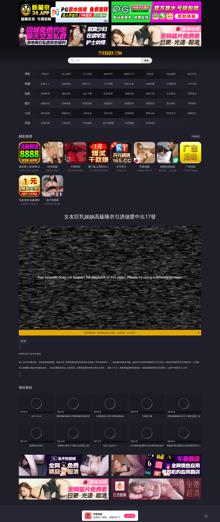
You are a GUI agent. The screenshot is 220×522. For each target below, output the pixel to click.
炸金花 (150, 73)
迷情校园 (129, 113)
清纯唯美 (150, 103)
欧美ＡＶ (87, 83)
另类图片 (192, 103)
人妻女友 (87, 113)
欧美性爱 (108, 93)
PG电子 (45, 73)
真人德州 (66, 73)
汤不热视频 (108, 123)
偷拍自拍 (66, 93)
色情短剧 (150, 123)
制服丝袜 (129, 93)
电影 (27, 93)
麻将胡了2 (129, 73)
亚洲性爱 (45, 93)
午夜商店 (66, 123)
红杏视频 (129, 123)
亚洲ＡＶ (45, 83)
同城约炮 (45, 123)
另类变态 (192, 93)
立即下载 (130, 515)
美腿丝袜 (129, 103)
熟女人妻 (129, 83)
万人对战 (87, 73)
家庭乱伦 (66, 113)
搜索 (146, 60)
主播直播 (171, 83)
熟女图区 (171, 103)
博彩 (27, 74)
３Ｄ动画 (108, 83)
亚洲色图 (66, 103)
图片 (27, 103)
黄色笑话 (171, 113)
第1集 (23, 341)
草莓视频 (87, 123)
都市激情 (45, 113)
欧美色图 (87, 103)
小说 (27, 113)
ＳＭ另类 (192, 83)
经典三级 (150, 93)
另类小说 (150, 113)
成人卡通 (87, 93)
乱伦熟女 (171, 93)
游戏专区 (108, 73)
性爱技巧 (192, 113)
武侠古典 (108, 113)
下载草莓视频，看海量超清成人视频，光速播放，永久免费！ (141, 332)
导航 (27, 123)
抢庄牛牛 (192, 73)
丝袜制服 (150, 83)
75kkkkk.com (110, 53)
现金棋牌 (171, 73)
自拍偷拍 (66, 83)
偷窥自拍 (45, 103)
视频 (27, 84)
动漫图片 (108, 103)
